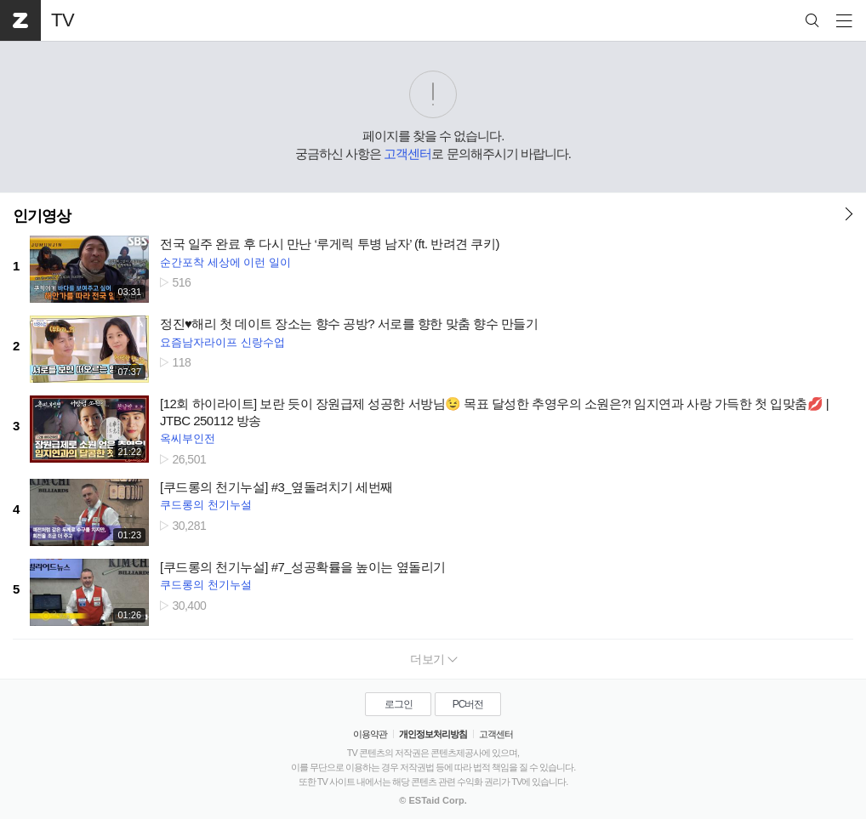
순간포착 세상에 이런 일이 (225, 262)
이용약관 (370, 734)
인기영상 (42, 216)
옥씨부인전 (187, 438)
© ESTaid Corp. (432, 800)
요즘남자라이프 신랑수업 (222, 342)
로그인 (399, 704)
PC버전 (468, 704)
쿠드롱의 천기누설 (206, 504)
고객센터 (407, 153)
